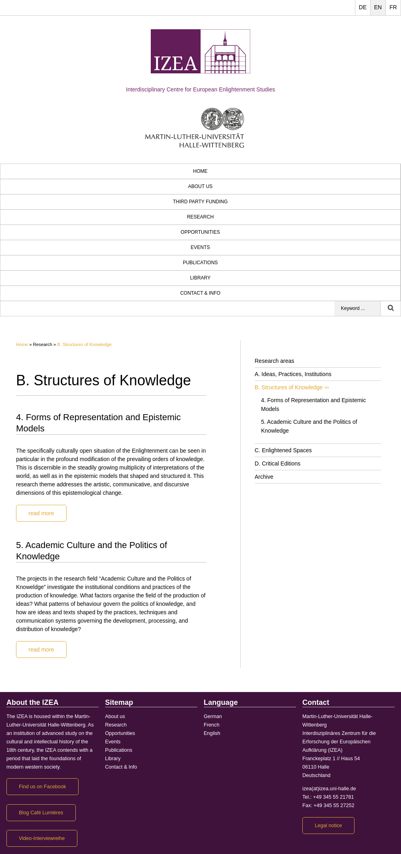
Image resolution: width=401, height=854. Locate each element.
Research (200, 217)
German (213, 716)
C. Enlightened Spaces (283, 450)
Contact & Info (200, 293)
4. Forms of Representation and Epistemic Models (313, 404)
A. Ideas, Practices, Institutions (293, 374)
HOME (200, 171)
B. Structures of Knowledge (84, 344)
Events (200, 247)
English (212, 733)
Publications (200, 262)
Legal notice (328, 825)
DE (363, 7)
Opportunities (200, 232)
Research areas (274, 361)
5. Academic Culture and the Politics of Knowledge (309, 426)
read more (41, 513)
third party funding (200, 201)
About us (200, 186)
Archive (264, 477)
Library (200, 278)
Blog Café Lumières (41, 813)
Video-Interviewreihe (42, 838)
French (211, 725)
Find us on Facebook (42, 786)
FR (393, 7)
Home (22, 344)
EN (378, 7)
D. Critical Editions (277, 463)
